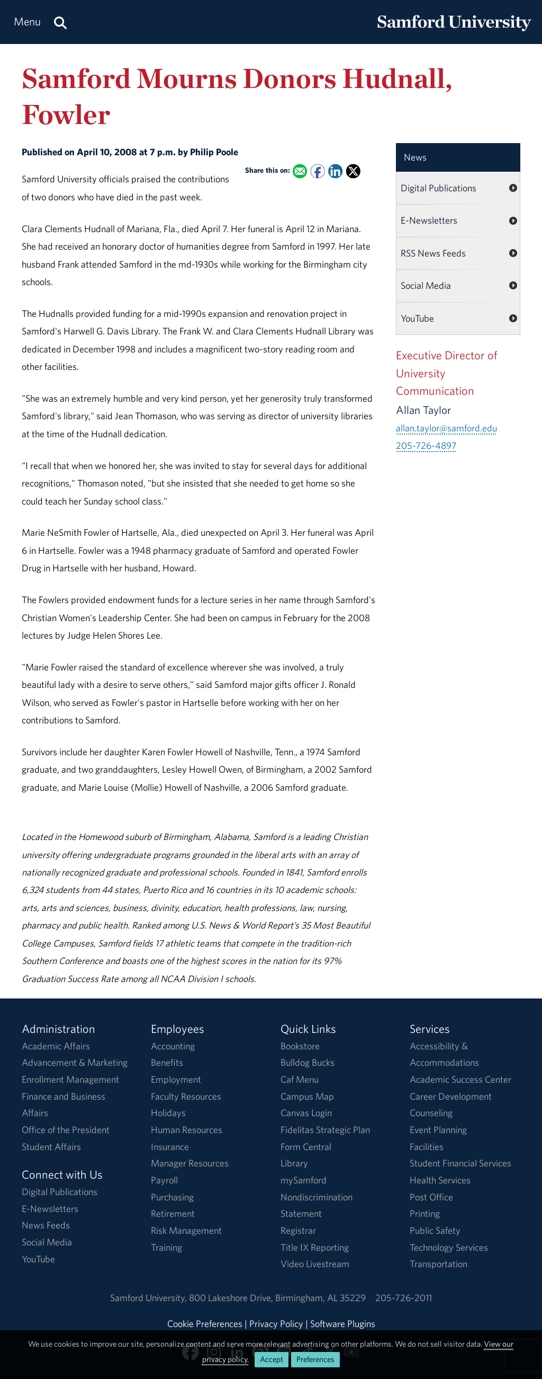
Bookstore (300, 1046)
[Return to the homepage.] (454, 32)
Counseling (431, 1113)
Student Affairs (51, 1147)
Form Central (306, 1147)
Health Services (440, 1180)
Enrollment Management (70, 1079)
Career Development (451, 1096)
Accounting (173, 1046)
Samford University (149, 1298)
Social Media (426, 285)
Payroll (164, 1180)
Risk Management (186, 1230)
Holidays (168, 1113)
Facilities (427, 1147)
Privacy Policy (276, 1324)
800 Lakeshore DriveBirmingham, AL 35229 (277, 1298)
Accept (271, 1359)
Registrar (298, 1230)
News (415, 157)
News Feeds (46, 1225)
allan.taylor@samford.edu (446, 428)
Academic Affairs (56, 1046)
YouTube (417, 318)
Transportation (438, 1264)
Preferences (315, 1359)
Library (294, 1163)
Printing (425, 1213)
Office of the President (66, 1130)
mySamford (304, 1180)
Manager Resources (190, 1163)
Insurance (170, 1147)
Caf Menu (300, 1079)
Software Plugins (342, 1324)
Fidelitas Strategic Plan (325, 1130)
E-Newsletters (429, 220)
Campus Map (307, 1096)
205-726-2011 (403, 1298)
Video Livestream (315, 1264)
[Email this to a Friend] (300, 171)
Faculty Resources (186, 1096)
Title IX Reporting (315, 1247)
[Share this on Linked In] (335, 171)
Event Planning (438, 1130)
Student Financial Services (460, 1163)
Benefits (167, 1062)
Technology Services (449, 1247)
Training (166, 1247)
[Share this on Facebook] (317, 171)
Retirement (173, 1213)
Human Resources (186, 1130)
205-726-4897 (426, 445)
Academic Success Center (460, 1079)
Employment (176, 1079)
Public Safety (435, 1230)
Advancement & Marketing (75, 1062)
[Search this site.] (60, 22)
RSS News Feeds (433, 253)
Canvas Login (306, 1113)
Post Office (431, 1197)
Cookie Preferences (204, 1324)
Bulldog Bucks (308, 1062)
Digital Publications (438, 188)
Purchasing (172, 1197)
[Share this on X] (353, 171)
